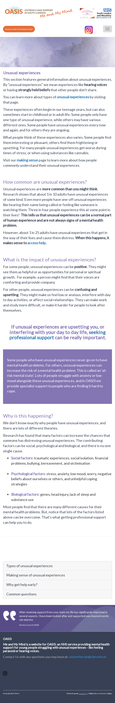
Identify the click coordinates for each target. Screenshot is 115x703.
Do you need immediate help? (19, 29)
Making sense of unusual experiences (35, 575)
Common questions (21, 594)
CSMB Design (83, 693)
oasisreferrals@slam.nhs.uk (87, 657)
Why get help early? (21, 584)
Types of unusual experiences (29, 566)
